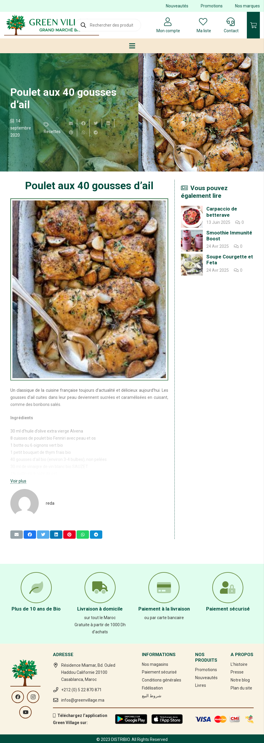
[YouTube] (25, 712)
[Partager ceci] (83, 123)
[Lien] (51, 25)
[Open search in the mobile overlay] (108, 25)
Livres (200, 685)
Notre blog (240, 680)
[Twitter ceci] (96, 123)
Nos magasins (155, 664)
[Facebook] (18, 697)
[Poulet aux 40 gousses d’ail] (198, 112)
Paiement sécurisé (159, 672)
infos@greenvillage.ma (82, 700)
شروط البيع (151, 695)
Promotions (212, 6)
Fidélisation (152, 688)
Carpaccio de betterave (221, 212)
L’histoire (239, 664)
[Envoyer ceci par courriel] (71, 123)
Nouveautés (177, 6)
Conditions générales (161, 680)
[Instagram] (33, 697)
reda (50, 503)
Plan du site (241, 688)
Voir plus (18, 481)
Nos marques (247, 6)
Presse (237, 672)
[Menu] (132, 45)
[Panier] (253, 25)
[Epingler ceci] (71, 132)
